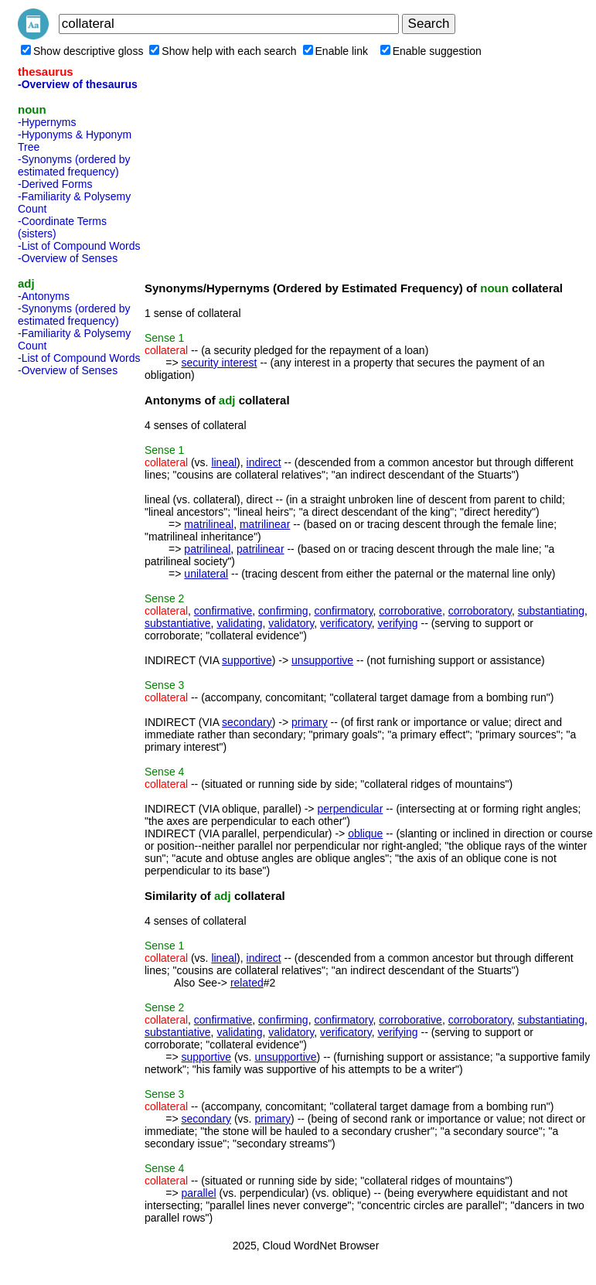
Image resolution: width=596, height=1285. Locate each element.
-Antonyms (44, 296)
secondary (247, 722)
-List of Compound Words (79, 246)
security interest (219, 362)
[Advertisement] (79, 614)
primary (309, 722)
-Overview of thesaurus (78, 84)
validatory (291, 623)
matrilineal (208, 524)
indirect (264, 462)
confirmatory (343, 611)
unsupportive (322, 660)
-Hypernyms (47, 122)
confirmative (223, 611)
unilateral (206, 574)
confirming (283, 611)
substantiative (178, 623)
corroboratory (480, 611)
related (247, 983)
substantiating (551, 611)
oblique (365, 833)
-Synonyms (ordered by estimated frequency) (74, 165)
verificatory (346, 623)
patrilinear (260, 549)
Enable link (336, 51)
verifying (397, 623)
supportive (247, 660)
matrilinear (265, 524)
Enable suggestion (431, 51)
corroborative (410, 611)
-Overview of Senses (67, 258)
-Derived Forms (55, 184)
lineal (224, 462)
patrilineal (207, 549)
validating (239, 623)
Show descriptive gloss (82, 51)
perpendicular (350, 809)
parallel (198, 1193)
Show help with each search (222, 51)
